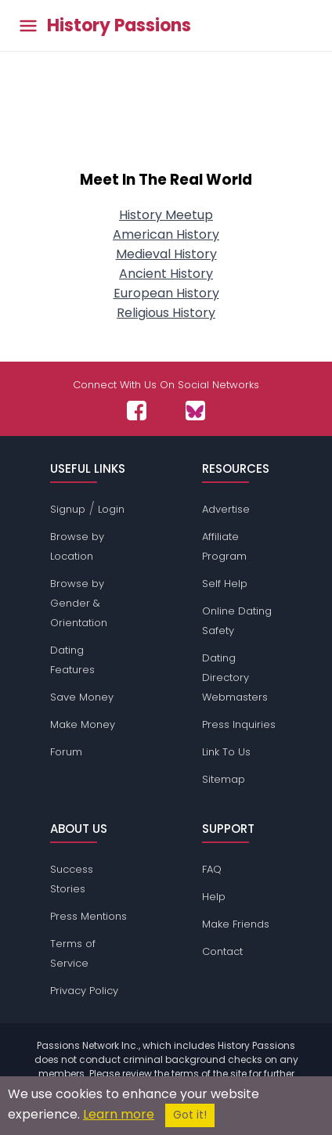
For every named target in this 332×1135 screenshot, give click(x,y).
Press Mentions (88, 916)
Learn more (118, 1114)
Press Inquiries (239, 724)
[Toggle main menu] (28, 25)
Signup (67, 509)
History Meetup (166, 215)
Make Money (82, 724)
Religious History (166, 313)
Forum (66, 751)
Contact (222, 951)
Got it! (190, 1115)
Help (214, 896)
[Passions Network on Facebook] (136, 410)
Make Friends (235, 924)
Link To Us (226, 751)
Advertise (226, 509)
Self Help (224, 583)
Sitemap (223, 779)
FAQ (212, 869)
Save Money (82, 697)
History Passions (119, 25)
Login (111, 509)
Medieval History (166, 254)
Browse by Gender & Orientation (78, 603)
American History (166, 234)
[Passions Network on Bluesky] (195, 410)
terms (185, 1073)
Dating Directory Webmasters (235, 677)
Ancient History (166, 274)
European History (166, 293)
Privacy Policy (84, 990)
